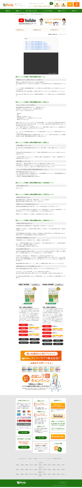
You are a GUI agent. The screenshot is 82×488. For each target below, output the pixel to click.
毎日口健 (63, 474)
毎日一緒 (31, 464)
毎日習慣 (53, 464)
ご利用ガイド (74, 10)
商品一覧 (8, 10)
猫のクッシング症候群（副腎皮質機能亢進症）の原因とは (36, 44)
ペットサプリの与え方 (47, 10)
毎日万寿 (63, 464)
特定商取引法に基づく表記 (57, 458)
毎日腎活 (48, 6)
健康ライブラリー (62, 10)
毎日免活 (58, 464)
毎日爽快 (40, 6)
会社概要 (35, 458)
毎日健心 (40, 464)
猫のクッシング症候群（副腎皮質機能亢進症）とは (35, 41)
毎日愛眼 (44, 6)
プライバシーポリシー (48, 458)
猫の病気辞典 (21, 14)
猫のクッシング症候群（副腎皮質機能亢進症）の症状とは (36, 43)
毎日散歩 (35, 6)
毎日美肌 (44, 464)
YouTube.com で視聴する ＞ (52, 73)
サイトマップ (41, 458)
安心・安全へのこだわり (31, 10)
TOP (16, 14)
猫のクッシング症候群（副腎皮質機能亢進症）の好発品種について (38, 46)
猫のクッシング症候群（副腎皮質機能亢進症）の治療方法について (38, 49)
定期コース (18, 10)
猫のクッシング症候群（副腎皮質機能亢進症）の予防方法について (38, 47)
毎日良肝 (49, 464)
